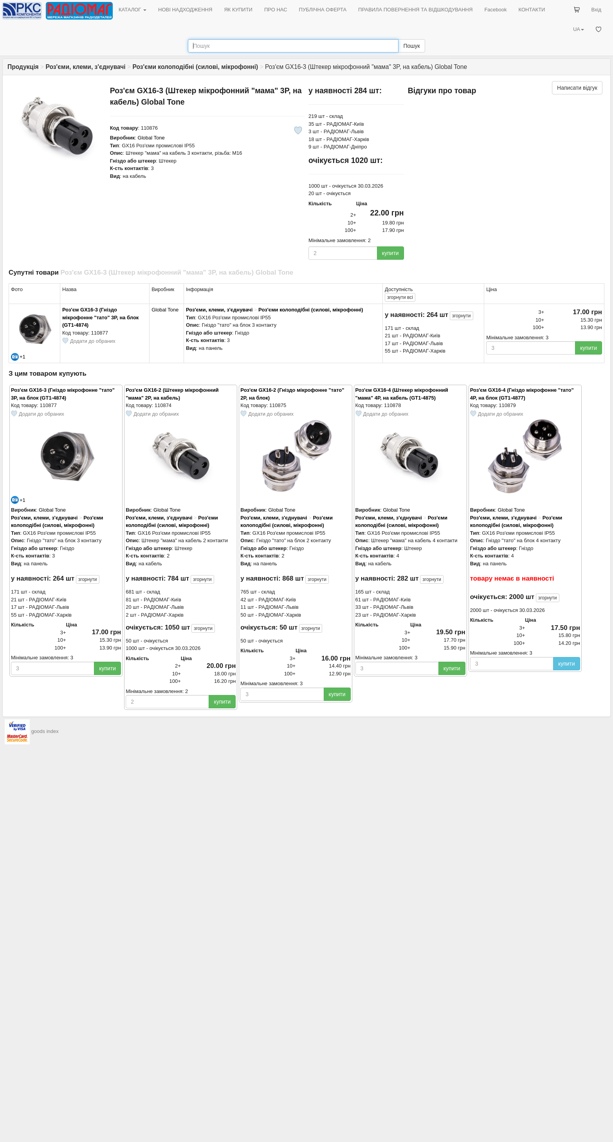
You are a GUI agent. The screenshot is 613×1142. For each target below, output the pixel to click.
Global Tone (151, 138)
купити (390, 253)
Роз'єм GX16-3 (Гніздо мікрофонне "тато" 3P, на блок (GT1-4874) (100, 317)
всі (400, 297)
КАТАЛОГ (132, 10)
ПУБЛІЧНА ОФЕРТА (323, 10)
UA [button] (578, 29)
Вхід (596, 10)
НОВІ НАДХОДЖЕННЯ (185, 10)
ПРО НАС (275, 10)
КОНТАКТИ (531, 10)
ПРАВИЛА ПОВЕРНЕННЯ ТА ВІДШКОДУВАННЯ (415, 10)
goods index (45, 732)
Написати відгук (577, 88)
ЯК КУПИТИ (238, 10)
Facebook (495, 10)
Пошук (411, 46)
